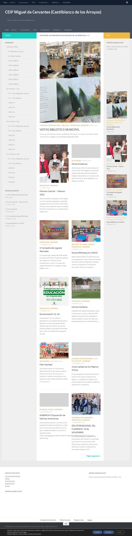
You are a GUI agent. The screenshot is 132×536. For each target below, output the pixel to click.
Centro (12, 2)
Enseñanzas (43, 2)
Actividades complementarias (50, 125)
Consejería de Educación (12, 476)
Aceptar (95, 532)
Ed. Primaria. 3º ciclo (13, 154)
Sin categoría (76, 161)
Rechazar (107, 532)
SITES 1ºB (11, 107)
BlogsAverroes (9, 483)
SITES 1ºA (11, 103)
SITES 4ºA (11, 145)
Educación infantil (12, 47)
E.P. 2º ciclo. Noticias (14, 131)
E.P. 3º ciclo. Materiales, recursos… (19, 159)
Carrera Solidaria (79, 307)
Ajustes (119, 532)
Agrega (7, 486)
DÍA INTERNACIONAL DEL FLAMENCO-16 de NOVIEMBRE (84, 429)
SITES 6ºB (11, 182)
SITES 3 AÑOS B (13, 65)
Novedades (66, 2)
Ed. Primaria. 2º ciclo (13, 121)
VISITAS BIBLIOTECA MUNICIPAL (62, 129)
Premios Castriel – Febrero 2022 (17, 202)
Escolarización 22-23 (50, 314)
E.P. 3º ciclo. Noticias (14, 163)
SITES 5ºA (11, 168)
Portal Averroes (10, 481)
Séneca (7, 479)
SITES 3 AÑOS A (13, 61)
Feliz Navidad (46, 364)
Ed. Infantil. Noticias (87, 244)
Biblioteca (55, 2)
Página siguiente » (93, 456)
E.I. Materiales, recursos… (16, 51)
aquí (25, 532)
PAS (33, 2)
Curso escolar (23, 2)
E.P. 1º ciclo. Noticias (14, 98)
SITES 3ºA (11, 135)
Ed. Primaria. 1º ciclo (13, 89)
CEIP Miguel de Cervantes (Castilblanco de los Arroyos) (53, 12)
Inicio (5, 2)
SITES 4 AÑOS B (13, 75)
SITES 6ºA (11, 177)
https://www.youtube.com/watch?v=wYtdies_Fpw (105, 477)
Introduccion (75, 125)
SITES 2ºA (11, 112)
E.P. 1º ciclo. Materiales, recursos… (19, 93)
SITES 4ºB (11, 149)
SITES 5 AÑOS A (13, 79)
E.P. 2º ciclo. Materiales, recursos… (19, 126)
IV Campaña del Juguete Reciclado (17, 216)
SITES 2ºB (11, 117)
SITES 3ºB (11, 140)
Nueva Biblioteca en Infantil (85, 252)
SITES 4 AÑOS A (13, 70)
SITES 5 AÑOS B (13, 84)
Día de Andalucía (79, 164)
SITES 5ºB (11, 173)
